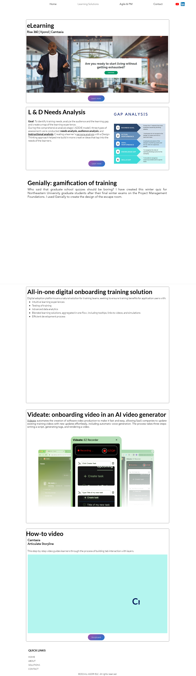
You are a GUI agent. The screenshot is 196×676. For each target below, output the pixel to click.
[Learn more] (96, 98)
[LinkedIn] (183, 4)
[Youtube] (177, 4)
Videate (31, 420)
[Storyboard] (96, 637)
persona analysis (85, 134)
